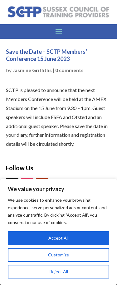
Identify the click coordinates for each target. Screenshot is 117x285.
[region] (58, 232)
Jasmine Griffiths (32, 70)
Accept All (58, 238)
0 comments (69, 70)
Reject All (58, 271)
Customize (58, 254)
